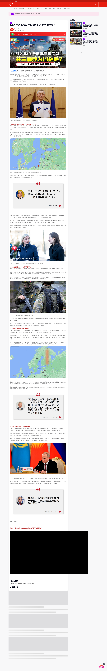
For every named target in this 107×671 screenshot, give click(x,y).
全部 (10, 8)
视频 (54, 8)
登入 (96, 4)
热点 (16, 1)
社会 (38, 8)
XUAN (11, 1)
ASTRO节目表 (66, 8)
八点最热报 (29, 8)
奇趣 (50, 8)
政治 (34, 8)
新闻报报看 (21, 8)
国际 (42, 8)
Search (91, 4)
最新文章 (14, 8)
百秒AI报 (59, 8)
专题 (46, 8)
